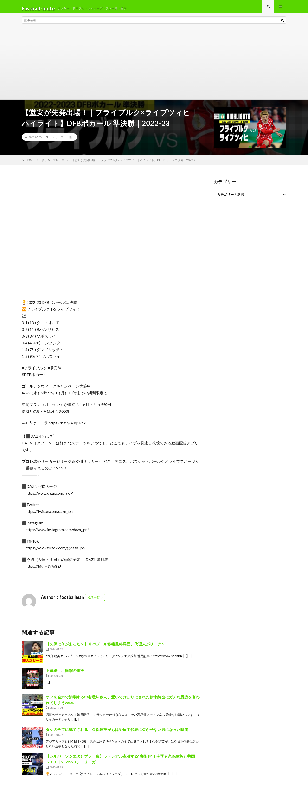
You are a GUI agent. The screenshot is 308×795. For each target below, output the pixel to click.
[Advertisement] (154, 67)
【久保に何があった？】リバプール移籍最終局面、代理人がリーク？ (105, 648)
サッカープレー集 (60, 141)
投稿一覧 (93, 602)
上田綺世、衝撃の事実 (65, 674)
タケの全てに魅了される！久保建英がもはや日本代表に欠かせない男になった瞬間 (117, 733)
